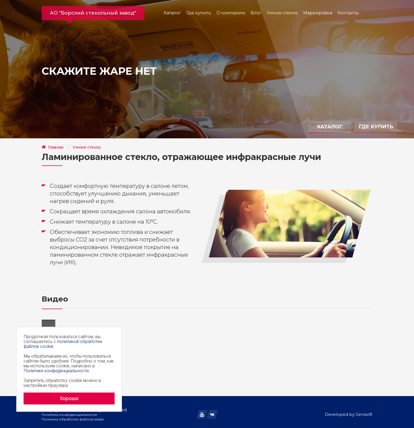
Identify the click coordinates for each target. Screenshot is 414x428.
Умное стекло (282, 12)
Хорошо (69, 398)
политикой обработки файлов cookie (63, 344)
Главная (55, 147)
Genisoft (363, 414)
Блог (256, 12)
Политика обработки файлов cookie (73, 419)
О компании (230, 12)
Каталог (172, 12)
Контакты (348, 12)
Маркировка (317, 12)
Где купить (198, 12)
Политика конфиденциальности (69, 414)
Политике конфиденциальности (56, 370)
